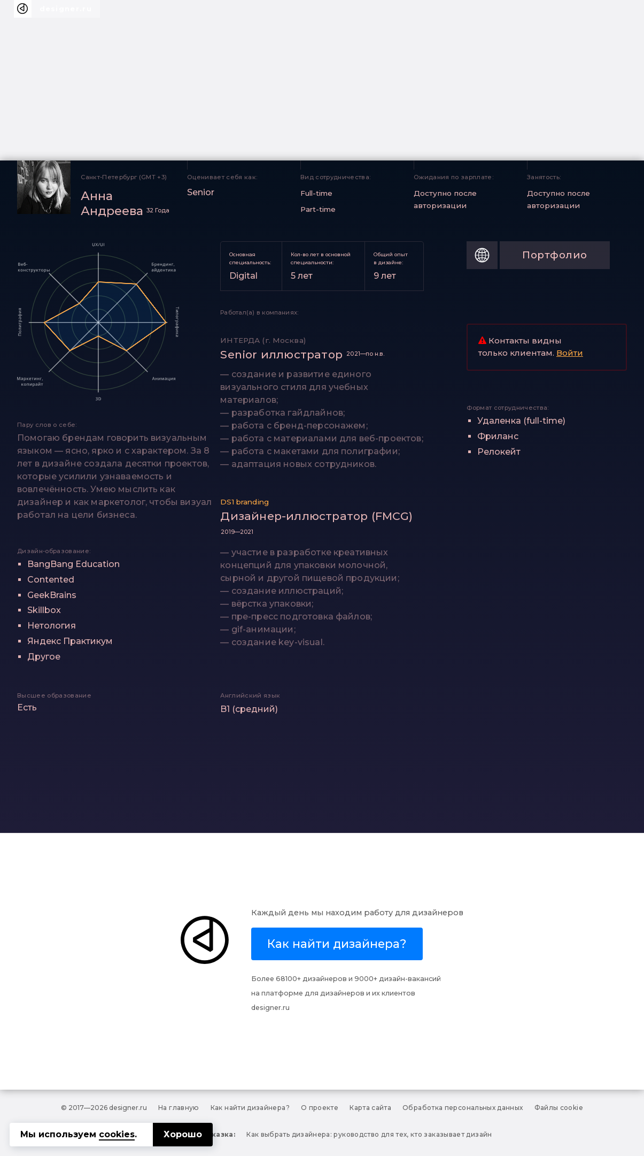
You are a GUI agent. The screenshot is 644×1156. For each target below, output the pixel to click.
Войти (569, 353)
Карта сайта (370, 1108)
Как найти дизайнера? (250, 1108)
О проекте (319, 1108)
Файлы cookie (558, 1108)
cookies (117, 1134)
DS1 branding (244, 501)
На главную (178, 1108)
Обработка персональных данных (462, 1108)
